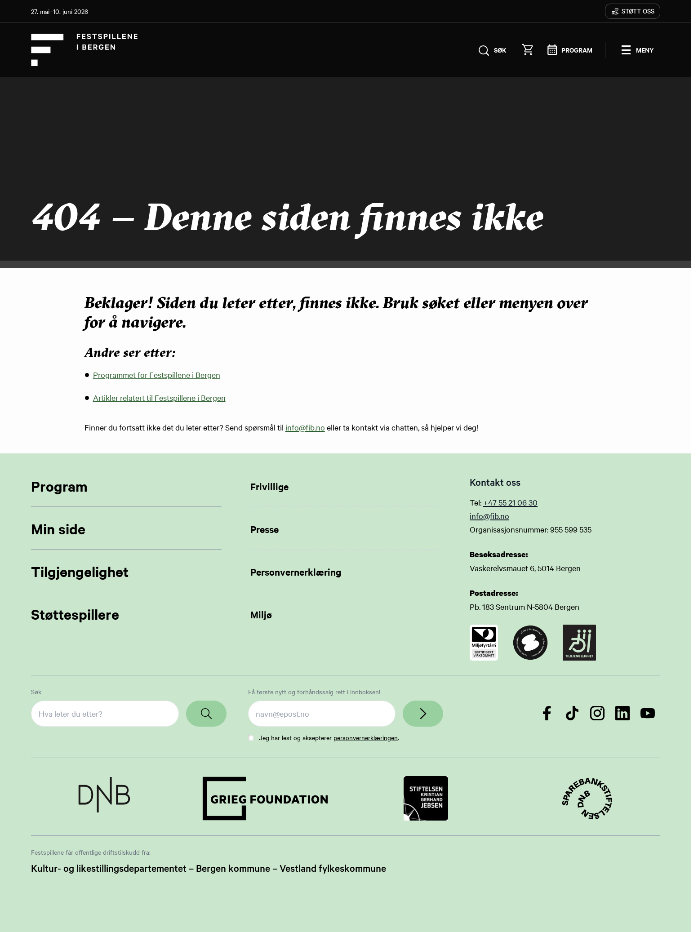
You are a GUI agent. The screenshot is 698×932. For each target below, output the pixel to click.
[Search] (206, 714)
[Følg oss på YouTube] (647, 713)
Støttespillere (75, 614)
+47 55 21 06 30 (510, 502)
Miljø (261, 614)
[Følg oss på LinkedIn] (622, 713)
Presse (264, 529)
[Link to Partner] (104, 798)
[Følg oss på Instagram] (597, 713)
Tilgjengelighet (80, 571)
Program (59, 486)
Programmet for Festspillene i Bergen (156, 374)
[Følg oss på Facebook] (547, 713)
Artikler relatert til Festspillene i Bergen (159, 397)
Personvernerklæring (295, 571)
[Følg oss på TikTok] (572, 713)
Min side (58, 528)
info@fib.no (305, 427)
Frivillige (269, 486)
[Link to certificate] (484, 643)
